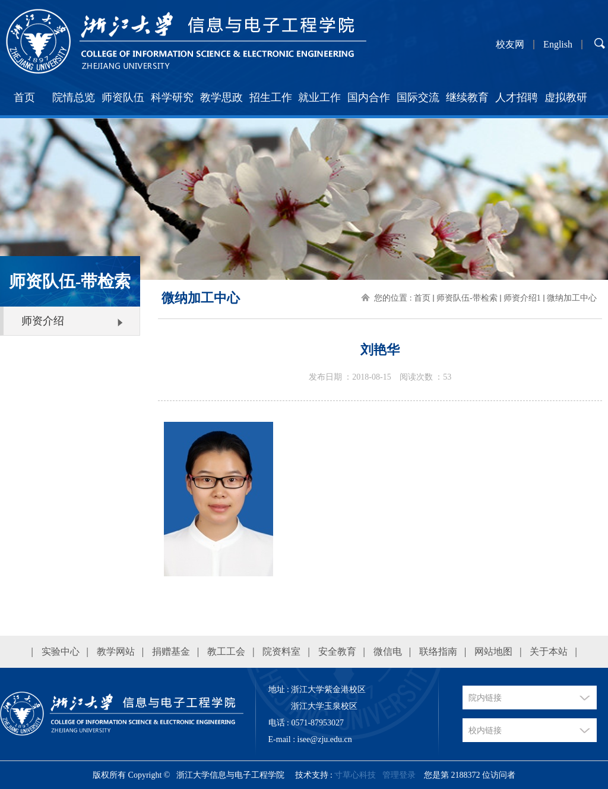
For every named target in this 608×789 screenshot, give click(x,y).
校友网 (510, 44)
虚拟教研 (565, 97)
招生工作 (270, 97)
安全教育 (337, 651)
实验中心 (61, 651)
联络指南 (438, 651)
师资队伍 (123, 97)
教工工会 (226, 651)
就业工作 (319, 97)
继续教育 (467, 97)
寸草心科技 (355, 775)
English (557, 44)
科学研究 (172, 97)
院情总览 (73, 97)
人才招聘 (516, 97)
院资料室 (281, 651)
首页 (24, 97)
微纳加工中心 (572, 297)
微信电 (387, 651)
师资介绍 (42, 321)
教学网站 (116, 651)
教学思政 (221, 97)
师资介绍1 (522, 297)
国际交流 (418, 97)
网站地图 (493, 651)
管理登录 (399, 775)
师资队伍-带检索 (467, 297)
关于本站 (549, 651)
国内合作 (368, 97)
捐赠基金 (171, 651)
